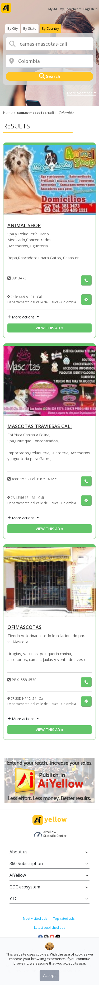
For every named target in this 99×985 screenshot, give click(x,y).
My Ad (52, 9)
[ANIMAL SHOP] (49, 180)
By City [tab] (12, 28)
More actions (21, 316)
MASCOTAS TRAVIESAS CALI (39, 426)
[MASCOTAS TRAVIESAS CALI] (49, 381)
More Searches (80, 93)
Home (8, 112)
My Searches (69, 9)
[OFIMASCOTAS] (49, 582)
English (89, 9)
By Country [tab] (50, 28)
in (45, 112)
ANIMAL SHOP (24, 225)
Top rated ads (63, 918)
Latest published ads (49, 927)
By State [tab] (29, 28)
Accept (49, 975)
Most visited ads (35, 918)
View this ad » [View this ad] (49, 327)
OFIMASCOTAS (24, 627)
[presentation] (13, 28)
